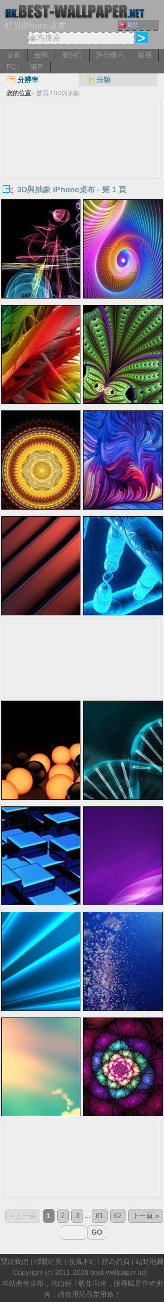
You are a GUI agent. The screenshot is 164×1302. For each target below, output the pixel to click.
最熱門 (72, 55)
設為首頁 (116, 1261)
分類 (97, 79)
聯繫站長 (48, 1261)
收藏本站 (82, 1261)
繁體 (129, 24)
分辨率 (22, 79)
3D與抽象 (67, 93)
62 (118, 1215)
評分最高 (110, 55)
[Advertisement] (82, 165)
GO (96, 1232)
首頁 (14, 55)
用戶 (37, 67)
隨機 (145, 55)
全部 (41, 55)
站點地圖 (150, 1261)
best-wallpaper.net (119, 1272)
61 (100, 1215)
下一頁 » (145, 1215)
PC (11, 67)
